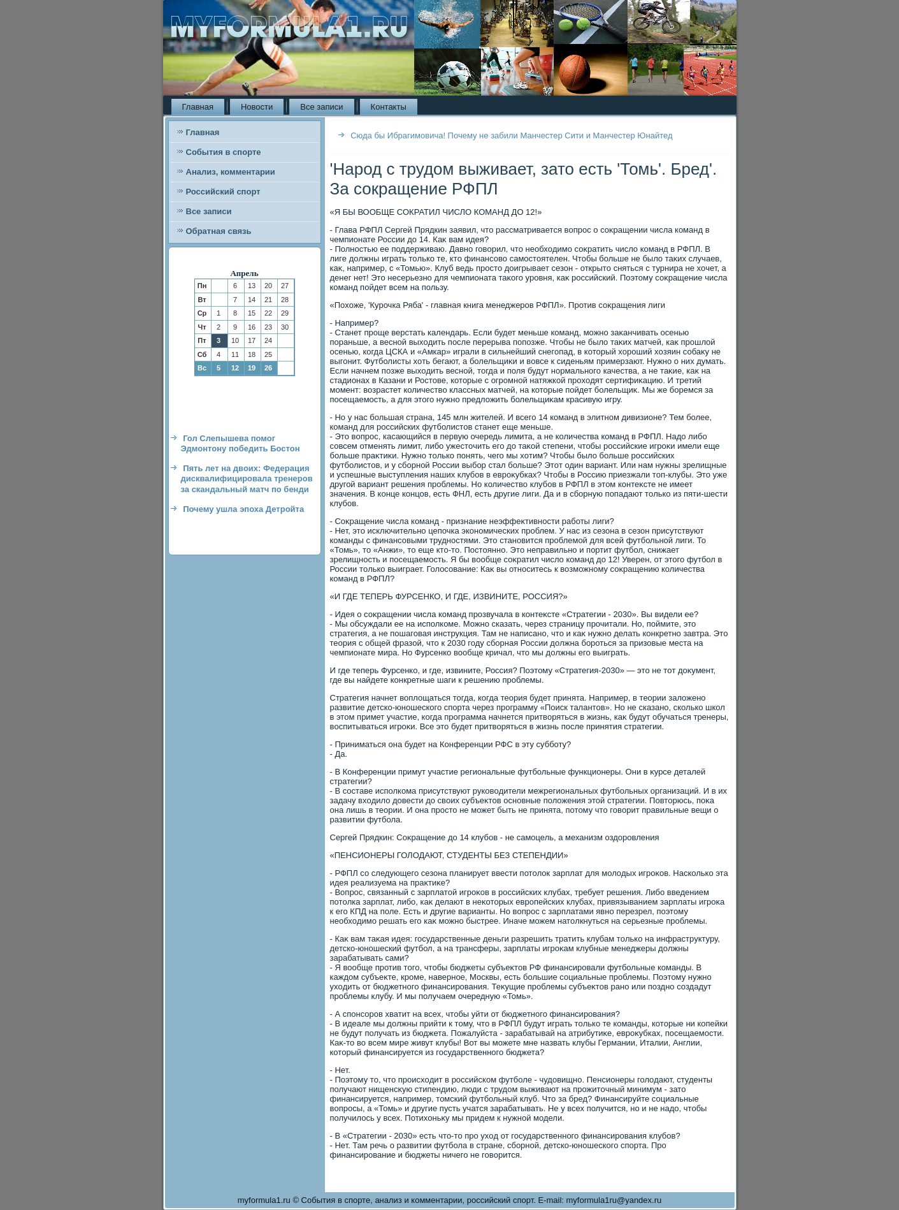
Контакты (388, 107)
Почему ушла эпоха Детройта (243, 509)
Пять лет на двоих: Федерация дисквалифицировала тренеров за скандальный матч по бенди (247, 478)
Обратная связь (219, 231)
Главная (197, 107)
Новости (257, 107)
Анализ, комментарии (230, 172)
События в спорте (223, 152)
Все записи (321, 107)
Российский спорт (223, 191)
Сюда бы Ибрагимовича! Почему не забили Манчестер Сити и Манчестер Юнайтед (511, 135)
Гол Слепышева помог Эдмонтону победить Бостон (240, 443)
